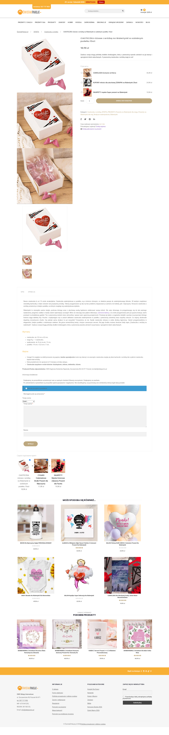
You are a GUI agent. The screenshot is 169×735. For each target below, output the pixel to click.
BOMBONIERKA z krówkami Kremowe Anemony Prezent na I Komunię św (67, 653)
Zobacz (101, 2)
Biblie (89, 705)
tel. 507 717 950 (22, 702)
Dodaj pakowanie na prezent (91, 129)
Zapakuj (129, 22)
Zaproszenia (89, 22)
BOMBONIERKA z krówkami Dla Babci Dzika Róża (137, 653)
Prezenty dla (40, 22)
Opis (22, 292)
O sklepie (55, 691)
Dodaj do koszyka (124, 101)
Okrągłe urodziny (116, 22)
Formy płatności (57, 695)
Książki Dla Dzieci (93, 691)
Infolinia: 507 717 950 (41, 7)
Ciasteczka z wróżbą (51, 32)
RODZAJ (79, 22)
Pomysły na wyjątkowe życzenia (63, 716)
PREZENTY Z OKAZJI (25, 22)
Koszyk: (146, 11)
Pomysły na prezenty (59, 709)
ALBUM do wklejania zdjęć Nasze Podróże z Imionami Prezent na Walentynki (83, 544)
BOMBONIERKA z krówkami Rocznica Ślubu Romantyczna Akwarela (31, 653)
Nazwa (25, 430)
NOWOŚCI (139, 22)
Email (125, 691)
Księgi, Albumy (92, 698)
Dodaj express (101, 126)
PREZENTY (111, 112)
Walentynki (114, 114)
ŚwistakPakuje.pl (22, 32)
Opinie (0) (31, 292)
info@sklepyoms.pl (27, 712)
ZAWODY (62, 22)
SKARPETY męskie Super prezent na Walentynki (110, 92)
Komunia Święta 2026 (94, 709)
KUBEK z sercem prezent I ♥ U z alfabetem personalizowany (102, 653)
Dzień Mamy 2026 (93, 712)
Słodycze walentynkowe (102, 114)
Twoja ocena (26, 398)
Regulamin (55, 705)
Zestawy (90, 702)
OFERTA (36, 32)
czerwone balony (103, 313)
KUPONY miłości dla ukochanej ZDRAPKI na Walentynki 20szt (115, 83)
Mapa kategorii (57, 712)
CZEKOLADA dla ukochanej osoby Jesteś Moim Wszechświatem (129, 597)
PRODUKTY (52, 22)
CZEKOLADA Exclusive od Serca (104, 73)
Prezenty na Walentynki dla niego (127, 112)
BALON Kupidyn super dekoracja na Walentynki (83, 596)
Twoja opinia (28, 404)
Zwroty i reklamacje (58, 702)
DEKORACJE (101, 22)
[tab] (22, 292)
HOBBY (70, 22)
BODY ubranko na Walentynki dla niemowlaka (37, 596)
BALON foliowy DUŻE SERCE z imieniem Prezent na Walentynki (129, 544)
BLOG (148, 22)
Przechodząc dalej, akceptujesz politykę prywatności (137, 699)
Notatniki (90, 695)
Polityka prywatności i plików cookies (64, 698)
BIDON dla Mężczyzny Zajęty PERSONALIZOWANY (37, 543)
